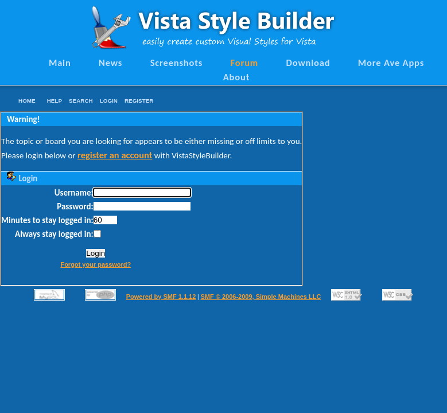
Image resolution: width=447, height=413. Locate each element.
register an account (114, 155)
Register (139, 101)
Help (54, 101)
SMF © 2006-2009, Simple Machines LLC (260, 296)
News (110, 62)
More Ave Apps (391, 62)
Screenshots (176, 62)
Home (27, 101)
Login (109, 101)
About (236, 77)
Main (60, 62)
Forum (245, 62)
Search (81, 101)
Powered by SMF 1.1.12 (161, 296)
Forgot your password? (95, 264)
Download (308, 62)
